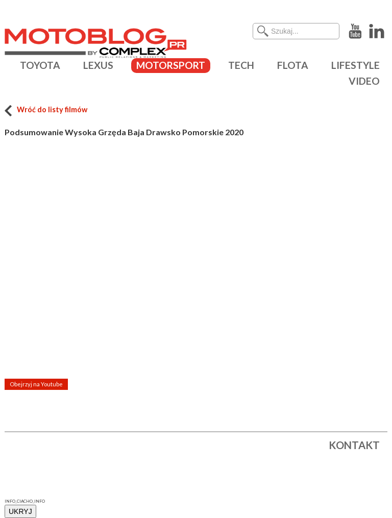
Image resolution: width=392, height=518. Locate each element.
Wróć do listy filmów (46, 109)
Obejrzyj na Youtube (36, 384)
